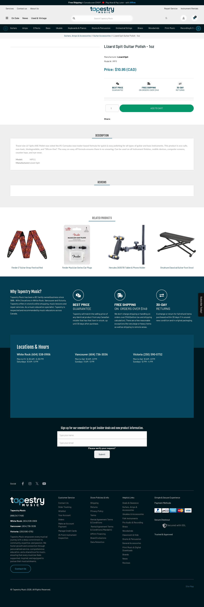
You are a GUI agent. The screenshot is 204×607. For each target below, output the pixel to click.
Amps (25, 28)
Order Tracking (64, 507)
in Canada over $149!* (84, 2)
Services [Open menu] (10, 8)
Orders (61, 519)
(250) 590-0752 (21, 531)
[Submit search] (74, 18)
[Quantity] (112, 108)
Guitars (13, 28)
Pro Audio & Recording (132, 522)
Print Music (170, 28)
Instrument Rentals (189, 8)
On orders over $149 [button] (149, 90)
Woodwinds (153, 28)
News (25, 18)
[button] (117, 87)
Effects (36, 28)
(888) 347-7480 (17, 515)
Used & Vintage (39, 18)
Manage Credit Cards (67, 530)
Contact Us (20, 568)
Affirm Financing (98, 534)
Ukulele (59, 28)
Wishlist (62, 511)
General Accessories (131, 543)
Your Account (64, 515)
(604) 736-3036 (23, 526)
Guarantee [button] (117, 90)
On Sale (15, 18)
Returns (94, 507)
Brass (140, 28)
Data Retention (97, 542)
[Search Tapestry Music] (102, 18)
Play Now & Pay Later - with (121, 2)
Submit (102, 454)
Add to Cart (156, 108)
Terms (93, 515)
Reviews (126, 563)
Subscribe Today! (201, 304)
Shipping (94, 503)
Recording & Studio (189, 28)
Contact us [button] (22, 8)
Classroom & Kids (130, 535)
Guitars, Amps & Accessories (77, 35)
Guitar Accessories (102, 35)
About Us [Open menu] (34, 8)
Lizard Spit (122, 57)
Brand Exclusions (98, 538)
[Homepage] (102, 10)
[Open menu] (7, 18)
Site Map (190, 586)
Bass (48, 28)
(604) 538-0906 (23, 521)
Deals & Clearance (130, 503)
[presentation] (5, 28)
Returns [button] (180, 90)
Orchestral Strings (124, 28)
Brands (125, 554)
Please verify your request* (102, 448)
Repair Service (170, 8)
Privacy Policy (96, 511)
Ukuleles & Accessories (133, 514)
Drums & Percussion (101, 28)
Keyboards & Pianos (77, 28)
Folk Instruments (130, 518)
